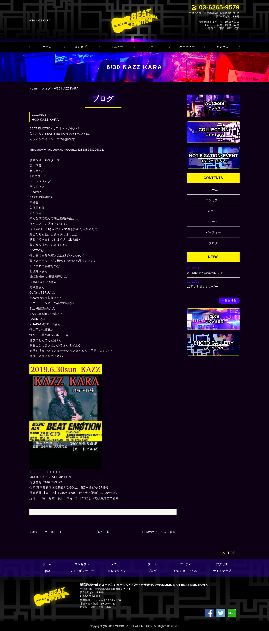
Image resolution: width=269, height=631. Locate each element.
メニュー (117, 47)
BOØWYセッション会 (157, 532)
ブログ (46, 88)
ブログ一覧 (102, 532)
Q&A (47, 571)
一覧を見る (229, 300)
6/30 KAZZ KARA (66, 88)
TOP (231, 553)
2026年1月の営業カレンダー (206, 273)
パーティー (187, 47)
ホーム (47, 47)
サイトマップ (222, 571)
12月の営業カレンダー (202, 286)
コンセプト (82, 47)
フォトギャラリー (82, 571)
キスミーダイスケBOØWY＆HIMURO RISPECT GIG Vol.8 (49, 532)
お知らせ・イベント (187, 571)
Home (33, 88)
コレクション (117, 571)
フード (152, 47)
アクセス (222, 47)
